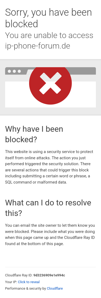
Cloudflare (55, 288)
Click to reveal (29, 282)
